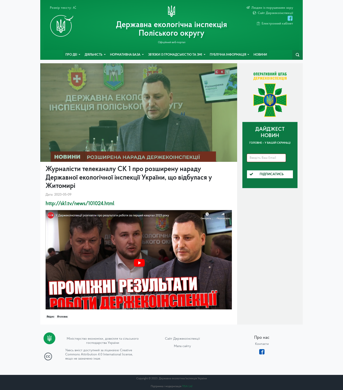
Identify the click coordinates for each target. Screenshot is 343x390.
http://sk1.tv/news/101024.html (80, 203)
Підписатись (267, 174)
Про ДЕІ (71, 54)
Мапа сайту (182, 346)
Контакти (262, 344)
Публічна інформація (228, 54)
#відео (50, 317)
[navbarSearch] (297, 55)
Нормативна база (125, 54)
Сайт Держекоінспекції (182, 339)
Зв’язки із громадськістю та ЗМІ (175, 54)
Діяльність (94, 54)
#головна (62, 317)
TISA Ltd (187, 386)
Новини (260, 54)
